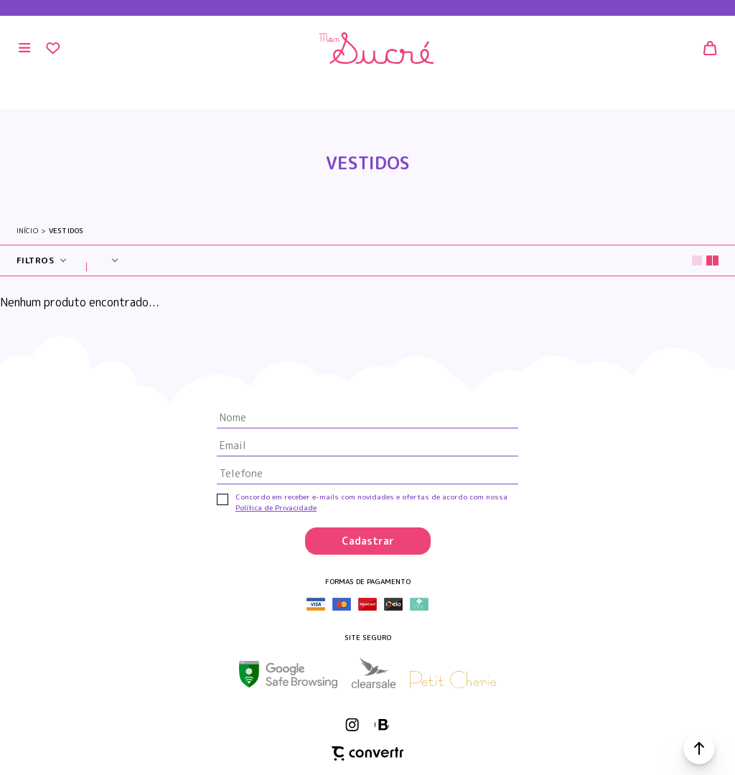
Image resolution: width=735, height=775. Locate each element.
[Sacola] (709, 48)
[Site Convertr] (367, 753)
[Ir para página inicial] (27, 230)
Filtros (36, 260)
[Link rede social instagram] (353, 725)
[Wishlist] (53, 48)
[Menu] (25, 48)
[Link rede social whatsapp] (382, 725)
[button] (699, 748)
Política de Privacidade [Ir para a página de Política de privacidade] (276, 507)
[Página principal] (376, 48)
